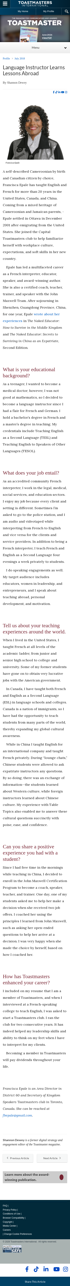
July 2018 (20, 58)
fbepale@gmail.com (17, 1115)
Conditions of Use (11, 1213)
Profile (6, 58)
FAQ (5, 1205)
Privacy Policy (10, 1210)
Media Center (9, 1226)
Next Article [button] (52, 1158)
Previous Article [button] (18, 1158)
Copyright (7, 1222)
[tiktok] (56, 92)
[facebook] (54, 92)
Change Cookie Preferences (18, 1234)
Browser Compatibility (13, 1218)
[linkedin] (59, 92)
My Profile (48, 11)
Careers (7, 1230)
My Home (23, 11)
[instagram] (66, 92)
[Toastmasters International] (35, 4)
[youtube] (62, 92)
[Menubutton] (5, 4)
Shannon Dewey (17, 82)
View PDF (47, 37)
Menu (35, 47)
